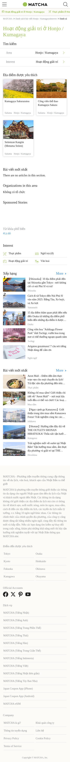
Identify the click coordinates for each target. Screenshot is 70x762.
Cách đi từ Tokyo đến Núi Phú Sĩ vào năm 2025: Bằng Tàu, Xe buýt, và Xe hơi (46, 299)
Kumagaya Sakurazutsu (17, 101)
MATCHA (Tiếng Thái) (15, 635)
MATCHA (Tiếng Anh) (15, 620)
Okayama (41, 576)
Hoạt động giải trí (15, 261)
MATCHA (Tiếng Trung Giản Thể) (22, 650)
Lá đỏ (7, 233)
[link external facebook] (6, 595)
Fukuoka (8, 569)
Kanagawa (9, 576)
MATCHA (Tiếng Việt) (15, 665)
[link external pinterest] (21, 595)
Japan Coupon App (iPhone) (18, 688)
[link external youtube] (28, 595)
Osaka (39, 553)
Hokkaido (41, 561)
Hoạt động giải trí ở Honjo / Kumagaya (23, 11)
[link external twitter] (13, 595)
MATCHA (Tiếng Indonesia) (18, 658)
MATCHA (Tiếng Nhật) (16, 612)
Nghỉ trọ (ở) (44, 254)
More (60, 273)
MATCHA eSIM (12, 703)
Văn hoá (42, 261)
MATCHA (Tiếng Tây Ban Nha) (20, 681)
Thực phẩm (12, 254)
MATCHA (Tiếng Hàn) (15, 643)
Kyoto (7, 561)
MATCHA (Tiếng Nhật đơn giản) (21, 673)
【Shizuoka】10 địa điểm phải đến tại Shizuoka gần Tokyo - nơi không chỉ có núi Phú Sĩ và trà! (47, 283)
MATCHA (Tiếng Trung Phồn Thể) (22, 628)
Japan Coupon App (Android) (18, 696)
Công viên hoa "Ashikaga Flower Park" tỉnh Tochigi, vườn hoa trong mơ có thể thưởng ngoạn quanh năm (47, 333)
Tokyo (7, 553)
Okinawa (40, 569)
